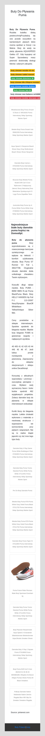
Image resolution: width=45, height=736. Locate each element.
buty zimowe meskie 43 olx (22, 70)
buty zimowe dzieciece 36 (22, 78)
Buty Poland (20, 727)
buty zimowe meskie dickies (23, 86)
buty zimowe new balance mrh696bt (26, 94)
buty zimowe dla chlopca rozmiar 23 (26, 82)
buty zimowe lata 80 (22, 90)
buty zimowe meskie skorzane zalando (27, 98)
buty (28, 727)
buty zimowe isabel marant (22, 74)
